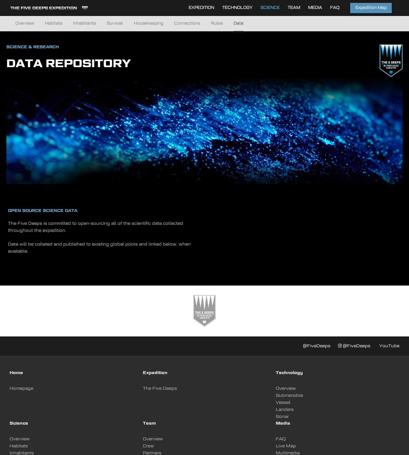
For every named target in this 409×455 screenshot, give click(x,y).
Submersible (289, 396)
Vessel (283, 403)
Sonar (282, 417)
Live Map (286, 446)
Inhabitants (84, 24)
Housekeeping (148, 24)
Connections (187, 24)
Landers (285, 410)
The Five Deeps (160, 389)
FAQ (281, 439)
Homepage (21, 389)
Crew (148, 446)
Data (238, 24)
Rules (217, 24)
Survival (115, 24)
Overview (24, 24)
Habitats (53, 24)
